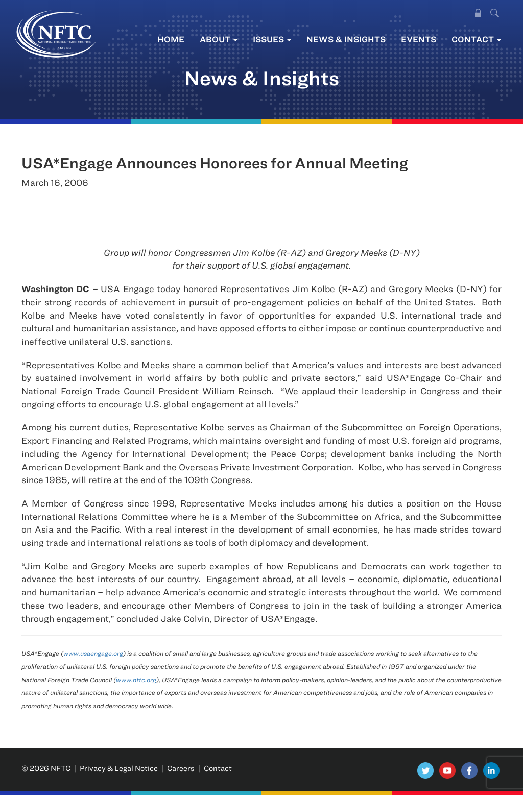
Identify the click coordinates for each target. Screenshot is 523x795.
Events (418, 39)
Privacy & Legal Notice (119, 768)
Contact (476, 39)
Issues (272, 39)
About (218, 39)
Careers (181, 768)
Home (170, 39)
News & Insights (346, 39)
